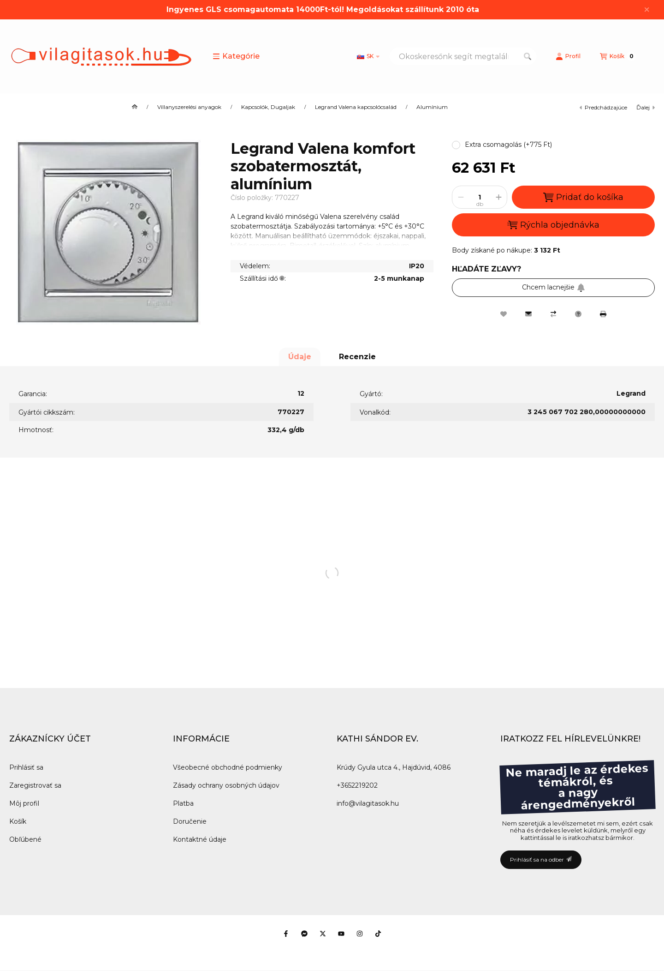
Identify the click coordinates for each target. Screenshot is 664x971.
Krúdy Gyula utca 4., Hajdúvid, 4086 (394, 767)
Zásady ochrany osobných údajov (226, 785)
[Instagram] (359, 933)
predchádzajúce (603, 107)
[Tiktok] (378, 933)
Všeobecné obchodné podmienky (227, 767)
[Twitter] (323, 933)
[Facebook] (286, 933)
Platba (183, 803)
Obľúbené (25, 839)
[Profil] (568, 56)
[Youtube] (341, 933)
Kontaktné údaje (199, 839)
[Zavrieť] (647, 9)
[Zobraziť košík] (617, 56)
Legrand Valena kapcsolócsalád (356, 107)
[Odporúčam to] (528, 314)
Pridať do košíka (583, 197)
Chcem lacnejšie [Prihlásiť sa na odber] (553, 287)
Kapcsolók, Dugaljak (268, 107)
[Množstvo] (479, 197)
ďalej (645, 107)
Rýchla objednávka (553, 225)
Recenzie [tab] (357, 356)
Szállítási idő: (263, 278)
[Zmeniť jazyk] (368, 56)
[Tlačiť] (603, 314)
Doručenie (190, 821)
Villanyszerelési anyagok (189, 107)
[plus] (498, 197)
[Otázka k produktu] (578, 314)
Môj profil (24, 803)
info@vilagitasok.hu (368, 803)
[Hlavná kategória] (134, 107)
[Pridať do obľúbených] (503, 314)
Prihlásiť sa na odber (541, 859)
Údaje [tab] (299, 356)
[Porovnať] (553, 314)
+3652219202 (357, 785)
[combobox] (463, 56)
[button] (236, 56)
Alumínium (432, 107)
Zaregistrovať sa (35, 785)
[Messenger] (304, 933)
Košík (17, 821)
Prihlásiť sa (26, 767)
